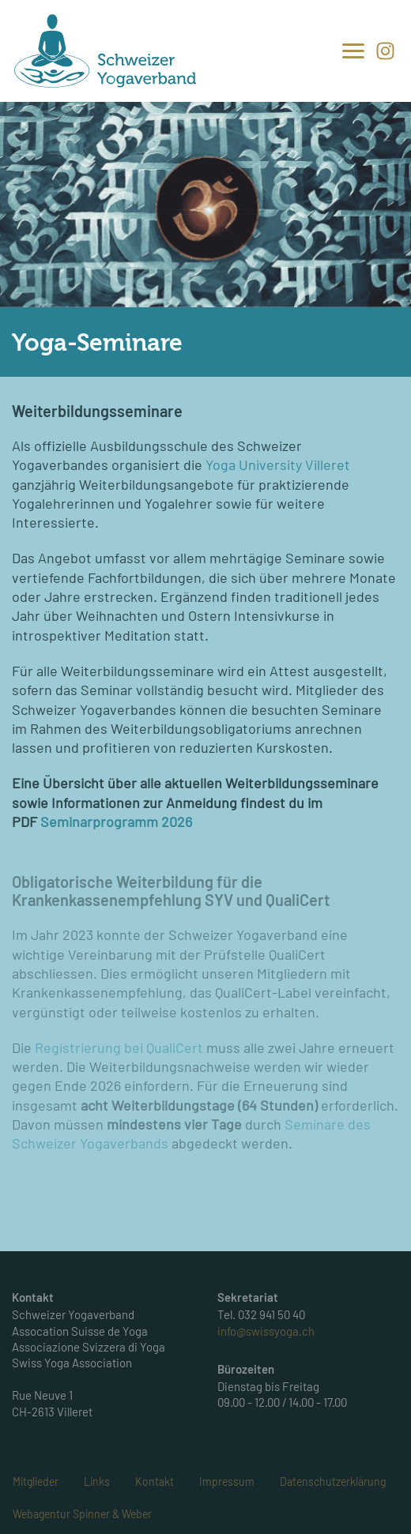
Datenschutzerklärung (333, 1481)
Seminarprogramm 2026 (116, 821)
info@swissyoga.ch (266, 1331)
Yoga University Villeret (278, 464)
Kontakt (154, 1481)
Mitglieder (35, 1481)
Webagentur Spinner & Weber (82, 1514)
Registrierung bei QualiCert (119, 1047)
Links (97, 1481)
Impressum (227, 1481)
